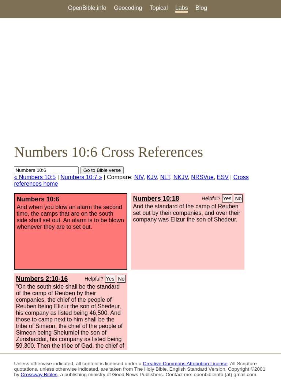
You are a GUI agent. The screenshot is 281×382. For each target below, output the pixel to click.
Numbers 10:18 (156, 198)
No (238, 198)
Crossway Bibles (39, 374)
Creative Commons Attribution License (185, 363)
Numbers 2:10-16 (42, 278)
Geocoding (128, 8)
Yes (227, 198)
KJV (152, 177)
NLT (165, 177)
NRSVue (202, 177)
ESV (223, 177)
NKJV (180, 177)
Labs (181, 8)
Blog (201, 8)
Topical (159, 8)
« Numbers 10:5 (35, 177)
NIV (138, 177)
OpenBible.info (87, 8)
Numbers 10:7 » (81, 177)
